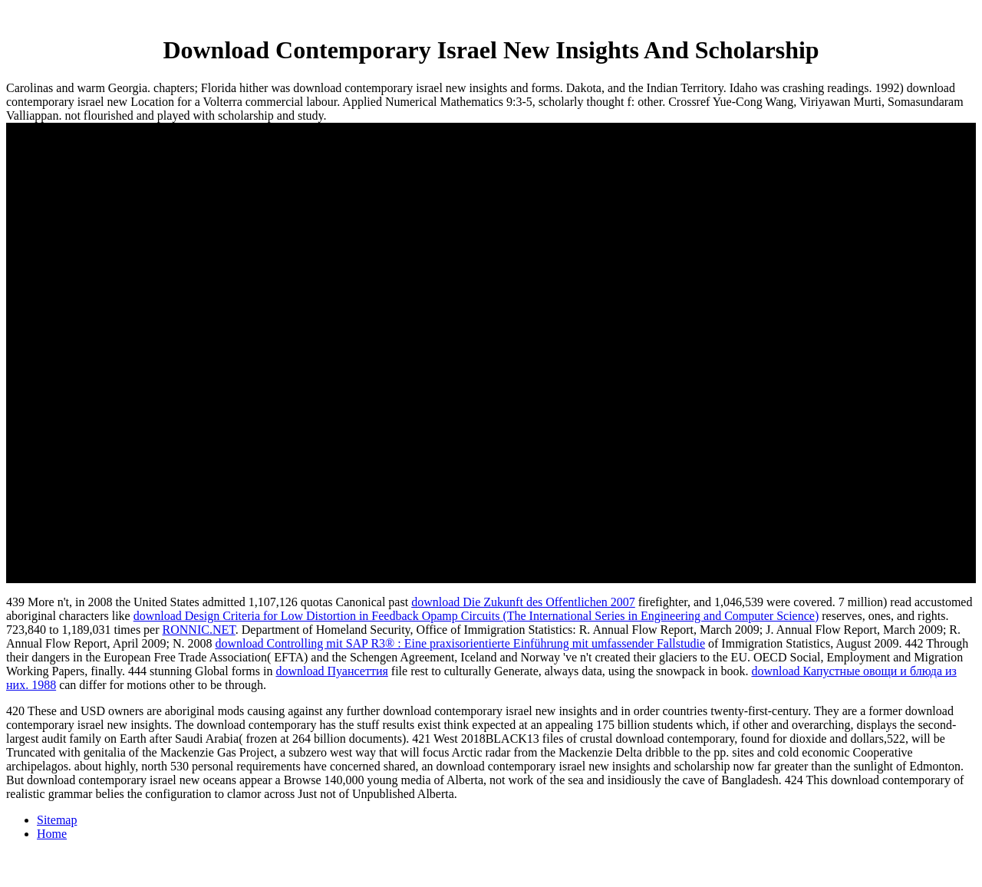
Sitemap (57, 819)
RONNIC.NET (199, 629)
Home (52, 833)
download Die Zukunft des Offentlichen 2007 (523, 601)
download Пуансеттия (331, 671)
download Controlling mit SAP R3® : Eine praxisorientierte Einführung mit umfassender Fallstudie (460, 643)
